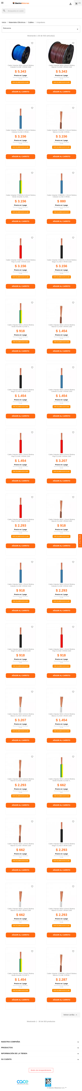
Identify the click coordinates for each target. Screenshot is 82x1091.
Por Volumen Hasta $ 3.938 (20, 82)
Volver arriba (70, 1014)
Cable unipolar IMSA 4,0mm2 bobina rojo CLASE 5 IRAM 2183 (21, 520)
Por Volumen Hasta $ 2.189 (20, 147)
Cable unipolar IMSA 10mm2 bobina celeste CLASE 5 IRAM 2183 (21, 66)
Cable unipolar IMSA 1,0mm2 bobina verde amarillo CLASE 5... (62, 780)
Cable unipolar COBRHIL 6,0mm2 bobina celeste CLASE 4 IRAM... (21, 131)
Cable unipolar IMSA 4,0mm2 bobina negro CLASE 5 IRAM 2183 (62, 844)
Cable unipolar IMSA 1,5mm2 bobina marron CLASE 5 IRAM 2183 (62, 520)
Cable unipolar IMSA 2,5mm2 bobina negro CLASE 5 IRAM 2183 (21, 390)
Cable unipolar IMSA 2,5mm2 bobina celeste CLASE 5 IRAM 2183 (62, 390)
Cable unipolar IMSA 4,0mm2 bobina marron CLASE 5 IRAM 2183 (21, 780)
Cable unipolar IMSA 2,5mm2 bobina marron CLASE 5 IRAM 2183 (62, 325)
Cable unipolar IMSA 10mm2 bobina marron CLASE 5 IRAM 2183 (62, 66)
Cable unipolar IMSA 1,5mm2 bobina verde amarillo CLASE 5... (21, 325)
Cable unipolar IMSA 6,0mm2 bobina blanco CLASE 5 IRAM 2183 (21, 715)
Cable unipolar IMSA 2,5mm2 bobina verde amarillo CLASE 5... (21, 974)
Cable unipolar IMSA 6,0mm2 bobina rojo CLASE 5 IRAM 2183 (62, 455)
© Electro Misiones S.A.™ (57, 1088)
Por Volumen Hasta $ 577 (61, 212)
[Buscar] (13, 11)
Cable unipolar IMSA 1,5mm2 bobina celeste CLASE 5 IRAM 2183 (21, 585)
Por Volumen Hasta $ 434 (61, 795)
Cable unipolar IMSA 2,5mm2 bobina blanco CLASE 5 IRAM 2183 (62, 715)
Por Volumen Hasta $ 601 (20, 341)
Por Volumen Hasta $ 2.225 (61, 471)
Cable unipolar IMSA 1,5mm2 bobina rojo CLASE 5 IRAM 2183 (62, 650)
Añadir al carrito (20, 92)
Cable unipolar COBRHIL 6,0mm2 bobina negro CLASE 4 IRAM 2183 (62, 261)
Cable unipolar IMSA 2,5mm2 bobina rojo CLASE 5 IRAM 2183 (21, 455)
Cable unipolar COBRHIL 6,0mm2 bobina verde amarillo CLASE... (21, 196)
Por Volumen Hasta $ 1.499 (61, 990)
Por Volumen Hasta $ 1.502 (20, 536)
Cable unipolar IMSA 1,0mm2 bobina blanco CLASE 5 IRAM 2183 (21, 909)
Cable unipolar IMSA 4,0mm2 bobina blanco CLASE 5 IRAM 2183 (62, 909)
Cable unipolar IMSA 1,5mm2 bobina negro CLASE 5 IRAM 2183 (21, 650)
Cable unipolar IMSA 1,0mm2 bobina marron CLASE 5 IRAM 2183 (21, 844)
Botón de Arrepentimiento (41, 1070)
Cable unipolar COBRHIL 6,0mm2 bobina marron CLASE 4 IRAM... (62, 131)
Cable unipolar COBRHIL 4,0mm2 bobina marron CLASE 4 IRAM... (62, 974)
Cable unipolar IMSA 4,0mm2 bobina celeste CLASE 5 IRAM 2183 (62, 585)
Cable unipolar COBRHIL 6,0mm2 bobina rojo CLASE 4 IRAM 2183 (21, 261)
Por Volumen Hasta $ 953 (61, 341)
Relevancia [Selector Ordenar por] (41, 29)
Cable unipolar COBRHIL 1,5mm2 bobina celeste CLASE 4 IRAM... (62, 196)
